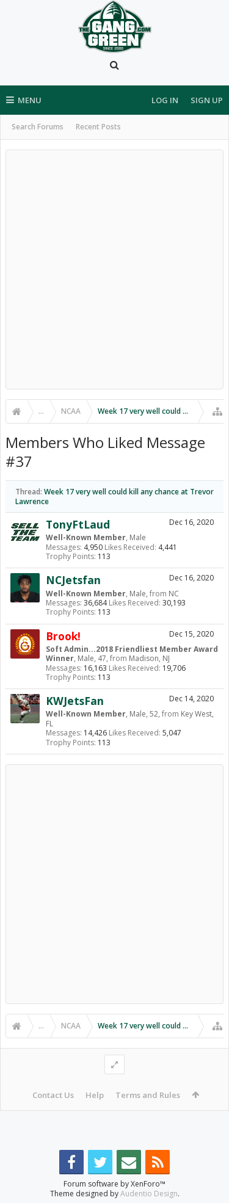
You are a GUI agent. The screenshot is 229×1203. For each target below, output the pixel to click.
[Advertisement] (114, 269)
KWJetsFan (75, 700)
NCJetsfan (73, 580)
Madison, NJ (149, 658)
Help (94, 1094)
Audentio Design (149, 1193)
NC (174, 593)
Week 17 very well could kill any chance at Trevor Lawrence (114, 496)
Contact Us (53, 1094)
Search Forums (38, 126)
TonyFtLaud (78, 524)
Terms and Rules (147, 1094)
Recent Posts (98, 126)
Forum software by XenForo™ (114, 1184)
